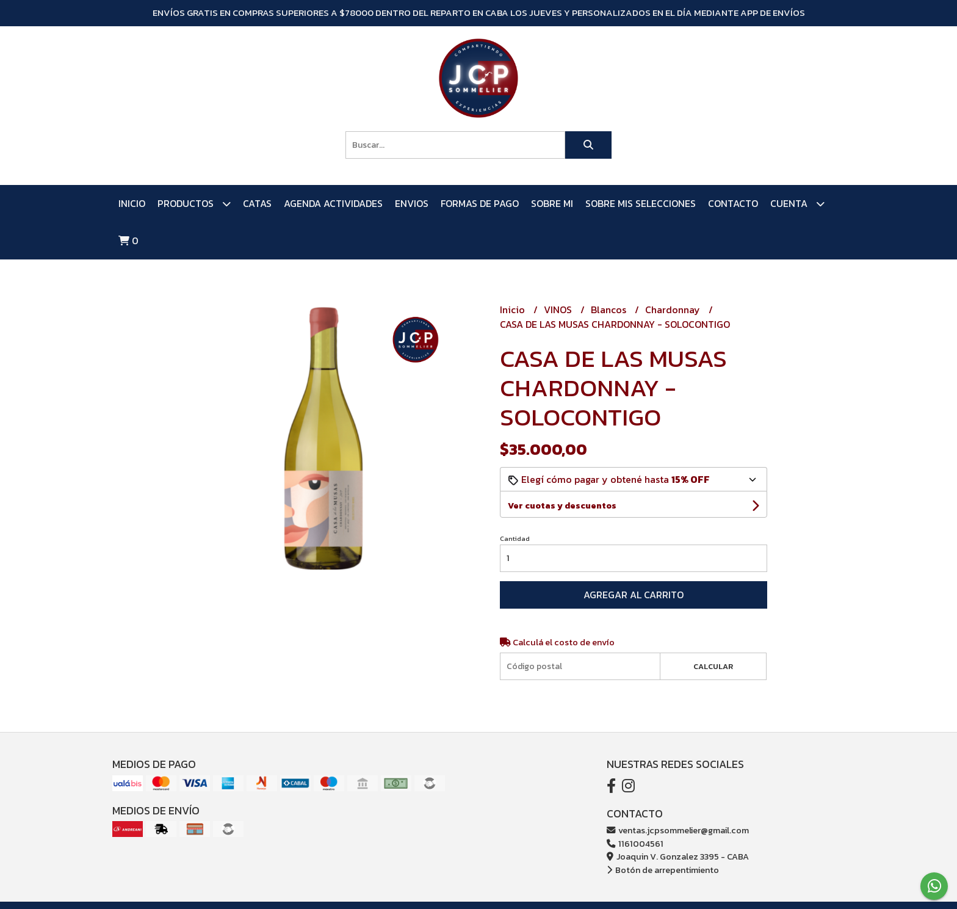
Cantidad (515, 538)
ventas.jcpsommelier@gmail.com (678, 830)
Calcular (713, 666)
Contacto (733, 203)
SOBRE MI (552, 203)
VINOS (559, 309)
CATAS (257, 203)
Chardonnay (673, 309)
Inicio (131, 203)
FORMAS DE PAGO (480, 203)
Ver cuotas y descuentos (562, 505)
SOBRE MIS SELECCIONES (640, 203)
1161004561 (635, 843)
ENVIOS (411, 203)
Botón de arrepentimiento (663, 870)
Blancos (610, 309)
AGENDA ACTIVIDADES (333, 203)
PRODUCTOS (194, 203)
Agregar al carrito (633, 594)
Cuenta (797, 203)
